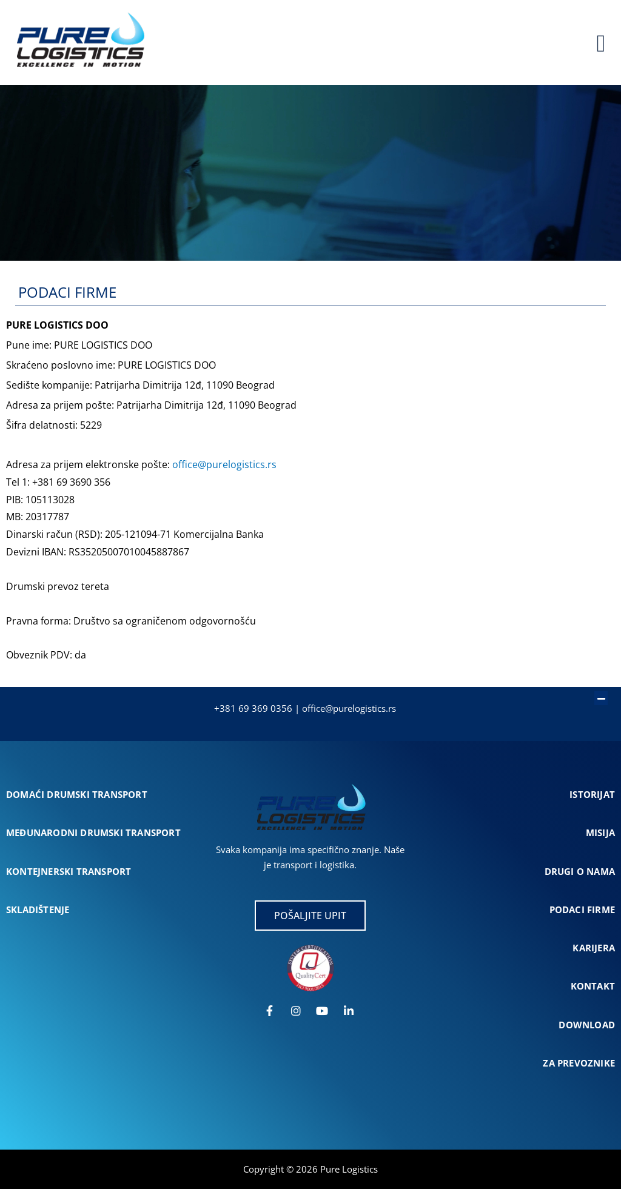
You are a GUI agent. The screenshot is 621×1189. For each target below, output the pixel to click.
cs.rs (385, 708)
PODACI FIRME (582, 909)
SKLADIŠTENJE (37, 909)
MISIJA (600, 832)
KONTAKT (593, 986)
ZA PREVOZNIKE (579, 1063)
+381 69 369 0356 (253, 708)
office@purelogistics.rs (224, 464)
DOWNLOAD (587, 1025)
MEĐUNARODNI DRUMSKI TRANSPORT (93, 832)
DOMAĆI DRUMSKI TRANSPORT (76, 794)
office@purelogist (338, 708)
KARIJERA (593, 948)
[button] (304, 691)
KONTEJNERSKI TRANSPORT (68, 871)
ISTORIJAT (592, 794)
